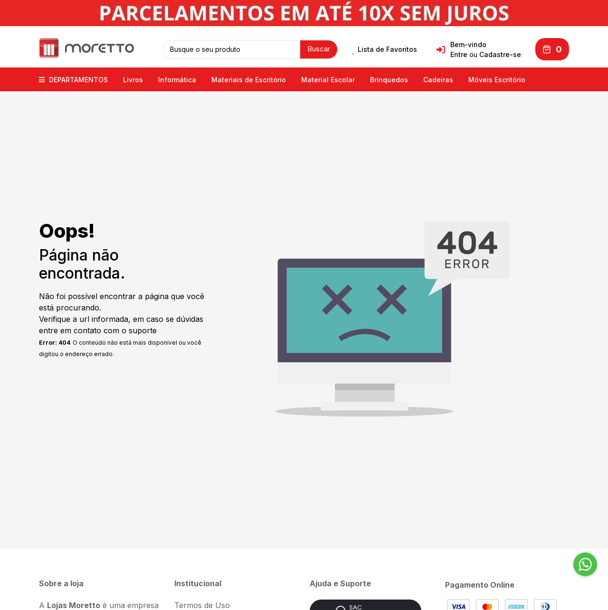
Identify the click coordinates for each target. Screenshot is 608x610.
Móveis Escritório (496, 80)
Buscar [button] (318, 48)
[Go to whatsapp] (585, 564)
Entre (458, 54)
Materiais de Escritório (248, 80)
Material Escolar (328, 80)
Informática (177, 80)
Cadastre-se (500, 54)
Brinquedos (389, 80)
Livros (133, 80)
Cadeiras (438, 80)
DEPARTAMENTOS (73, 80)
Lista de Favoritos (384, 49)
